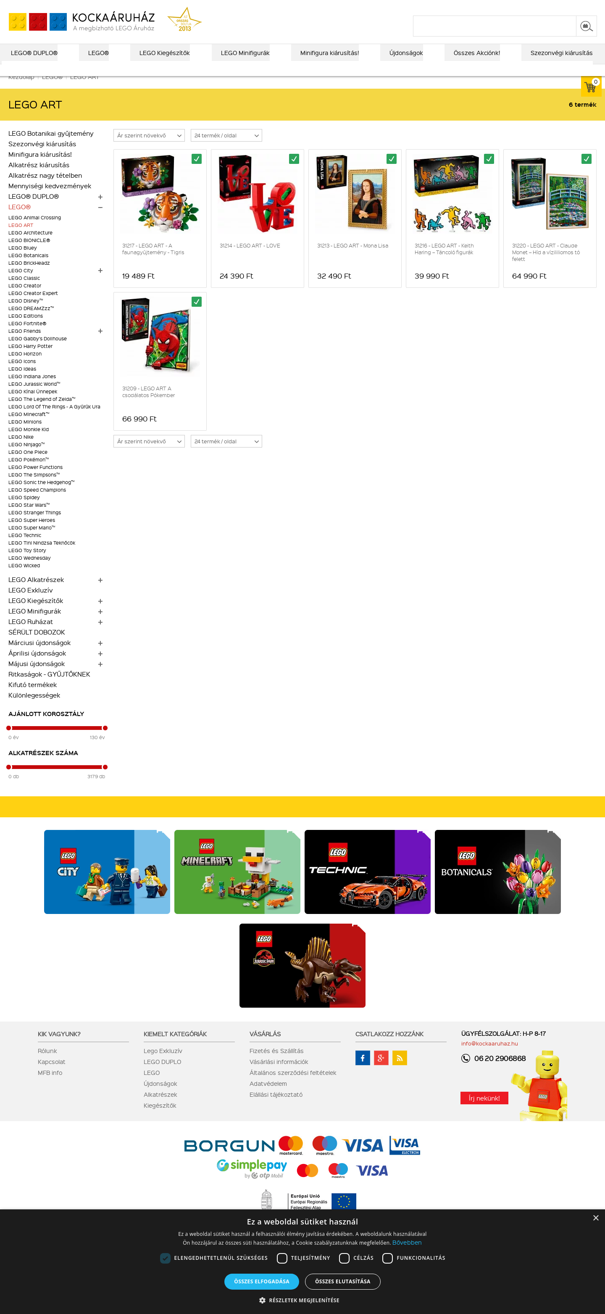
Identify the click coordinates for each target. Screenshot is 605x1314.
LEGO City (20, 282)
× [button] (595, 1218)
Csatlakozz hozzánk (389, 1045)
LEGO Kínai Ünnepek (32, 403)
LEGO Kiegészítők (35, 612)
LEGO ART (20, 237)
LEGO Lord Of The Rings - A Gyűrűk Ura (54, 418)
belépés (544, 7)
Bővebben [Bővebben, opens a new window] (407, 1242)
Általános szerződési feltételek (293, 1084)
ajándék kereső (276, 7)
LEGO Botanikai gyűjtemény (51, 145)
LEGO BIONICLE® (29, 252)
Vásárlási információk (279, 1073)
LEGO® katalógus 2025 (341, 7)
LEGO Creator (24, 297)
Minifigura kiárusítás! (40, 166)
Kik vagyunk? (59, 1045)
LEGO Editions (25, 327)
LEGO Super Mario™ (31, 539)
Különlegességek (34, 707)
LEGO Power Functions (35, 479)
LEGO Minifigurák (34, 623)
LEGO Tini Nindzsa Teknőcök (41, 554)
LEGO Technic (24, 547)
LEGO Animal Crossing (34, 229)
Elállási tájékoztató (276, 1106)
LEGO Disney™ (25, 312)
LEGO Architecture (30, 244)
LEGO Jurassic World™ (34, 395)
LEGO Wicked (24, 577)
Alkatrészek (160, 1106)
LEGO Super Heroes (31, 532)
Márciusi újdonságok (39, 654)
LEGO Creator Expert (33, 305)
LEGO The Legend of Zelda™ (41, 411)
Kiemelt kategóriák (175, 1045)
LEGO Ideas (22, 380)
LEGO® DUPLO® (33, 208)
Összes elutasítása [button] (343, 1281)
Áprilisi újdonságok (37, 665)
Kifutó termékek (32, 696)
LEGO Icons (22, 373)
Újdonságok (160, 1095)
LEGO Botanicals (28, 267)
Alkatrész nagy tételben (45, 187)
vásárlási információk (412, 7)
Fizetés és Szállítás (277, 1062)
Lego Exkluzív (163, 1062)
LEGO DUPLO (162, 1073)
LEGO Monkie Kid (28, 441)
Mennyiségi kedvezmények (49, 197)
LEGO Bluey (22, 259)
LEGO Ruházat (30, 633)
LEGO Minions (25, 433)
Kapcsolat (52, 1073)
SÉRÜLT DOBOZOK (36, 644)
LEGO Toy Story (27, 562)
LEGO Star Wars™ (29, 516)
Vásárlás (265, 1045)
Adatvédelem (268, 1095)
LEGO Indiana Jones (32, 388)
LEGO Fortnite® (27, 335)
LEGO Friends (24, 343)
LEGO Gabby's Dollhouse (37, 350)
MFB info (50, 1084)
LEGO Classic (24, 290)
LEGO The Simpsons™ (34, 486)
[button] (302, 1300)
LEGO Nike (21, 448)
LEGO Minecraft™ (28, 426)
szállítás (462, 7)
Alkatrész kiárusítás (38, 176)
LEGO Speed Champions (37, 501)
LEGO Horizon (25, 365)
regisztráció (580, 7)
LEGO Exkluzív (30, 602)
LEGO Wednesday (29, 569)
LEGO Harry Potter (30, 358)
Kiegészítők (160, 1116)
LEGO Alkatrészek (36, 591)
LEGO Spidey (24, 509)
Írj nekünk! (484, 1110)
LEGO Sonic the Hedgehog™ (41, 494)
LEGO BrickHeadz (29, 274)
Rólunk (47, 1062)
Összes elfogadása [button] (261, 1281)
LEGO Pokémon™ (28, 471)
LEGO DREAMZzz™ (31, 320)
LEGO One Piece (27, 464)
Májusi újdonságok (36, 675)
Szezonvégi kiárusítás (42, 155)
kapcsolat (496, 7)
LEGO (152, 1084)
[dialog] (302, 1261)
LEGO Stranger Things (34, 524)
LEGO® (19, 218)
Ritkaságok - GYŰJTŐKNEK (49, 686)
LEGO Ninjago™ (26, 456)
